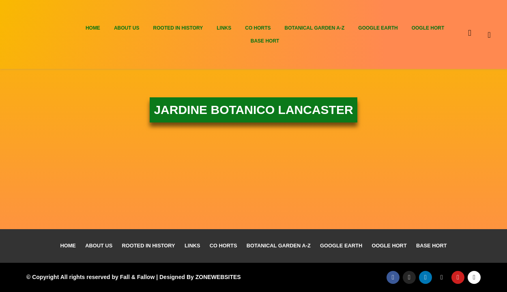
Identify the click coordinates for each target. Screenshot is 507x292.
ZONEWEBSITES (218, 277)
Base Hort (265, 41)
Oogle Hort (428, 28)
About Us (127, 28)
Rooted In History (178, 28)
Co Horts (258, 28)
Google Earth (377, 28)
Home (93, 28)
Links (224, 28)
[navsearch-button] (496, 34)
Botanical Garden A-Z (315, 28)
